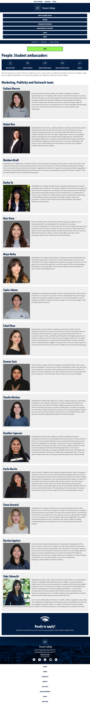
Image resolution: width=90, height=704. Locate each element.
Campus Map (45, 701)
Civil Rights (45, 686)
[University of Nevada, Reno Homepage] (45, 642)
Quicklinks (47, 1)
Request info (34, 42)
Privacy (45, 696)
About (45, 37)
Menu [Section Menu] (45, 49)
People (45, 32)
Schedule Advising (54, 42)
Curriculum (44, 42)
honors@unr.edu (45, 654)
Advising (45, 20)
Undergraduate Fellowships (45, 28)
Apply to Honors (38, 1)
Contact (45, 666)
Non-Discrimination (45, 691)
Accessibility (45, 676)
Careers (45, 671)
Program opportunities (45, 24)
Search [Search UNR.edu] (54, 1)
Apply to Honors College (45, 15)
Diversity (45, 681)
